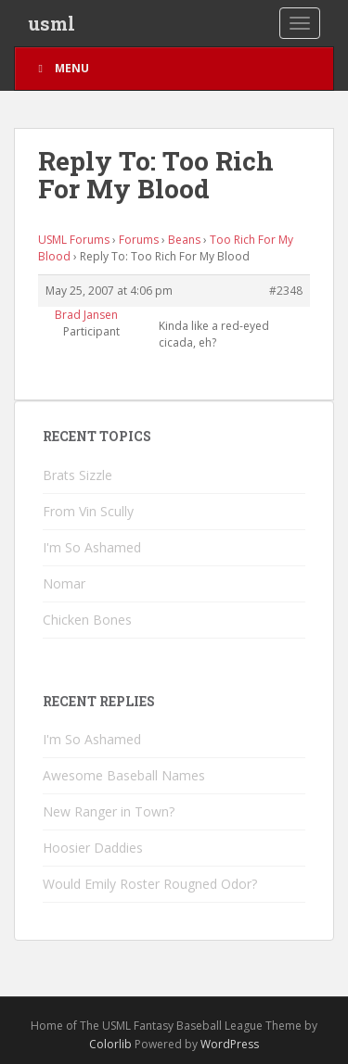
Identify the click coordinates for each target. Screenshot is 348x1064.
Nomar (64, 583)
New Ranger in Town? (108, 811)
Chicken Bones (87, 619)
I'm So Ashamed (92, 547)
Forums (139, 239)
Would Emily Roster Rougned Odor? (150, 884)
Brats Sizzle (77, 475)
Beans (184, 239)
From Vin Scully (88, 511)
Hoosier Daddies (93, 847)
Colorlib (110, 1044)
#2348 (286, 290)
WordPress (229, 1044)
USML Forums (74, 239)
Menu (61, 68)
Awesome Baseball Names (124, 775)
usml (51, 23)
